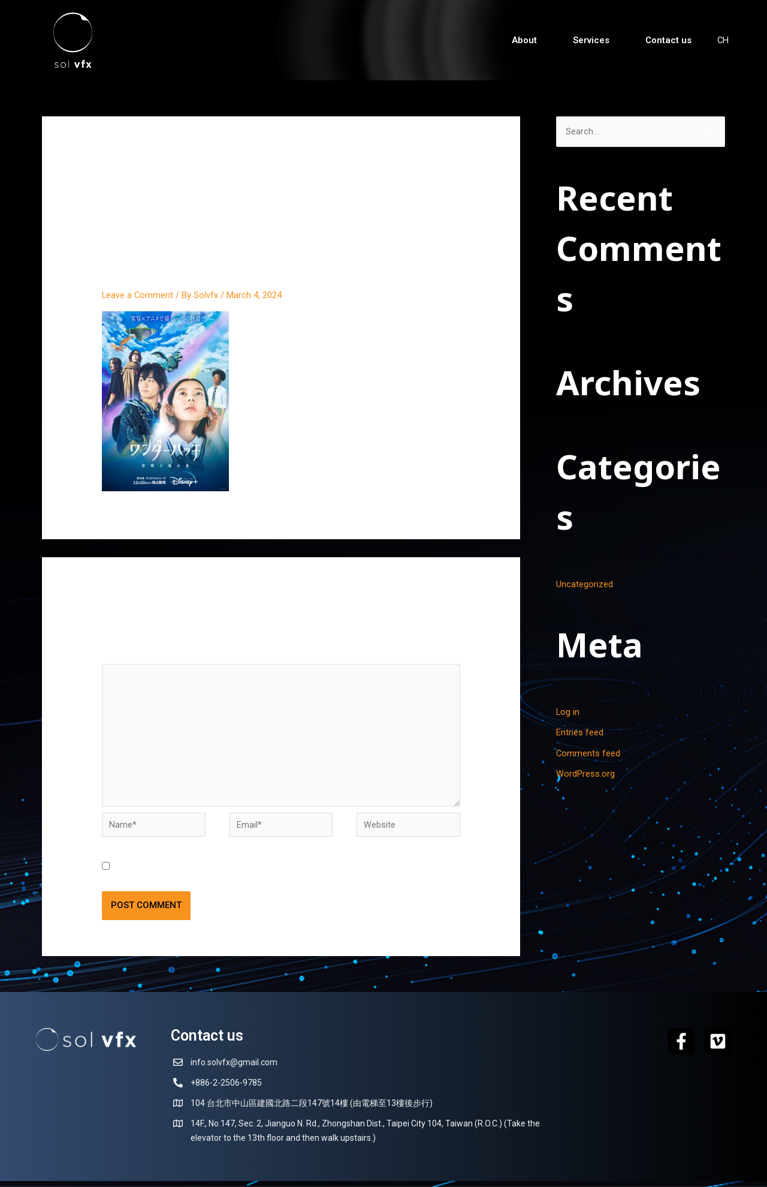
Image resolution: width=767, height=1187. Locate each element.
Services (590, 40)
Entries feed (579, 731)
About (523, 40)
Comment (125, 654)
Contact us (668, 40)
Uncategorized (584, 584)
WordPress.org (585, 772)
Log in (568, 712)
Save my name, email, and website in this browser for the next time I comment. (273, 872)
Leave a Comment (138, 295)
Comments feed (588, 752)
